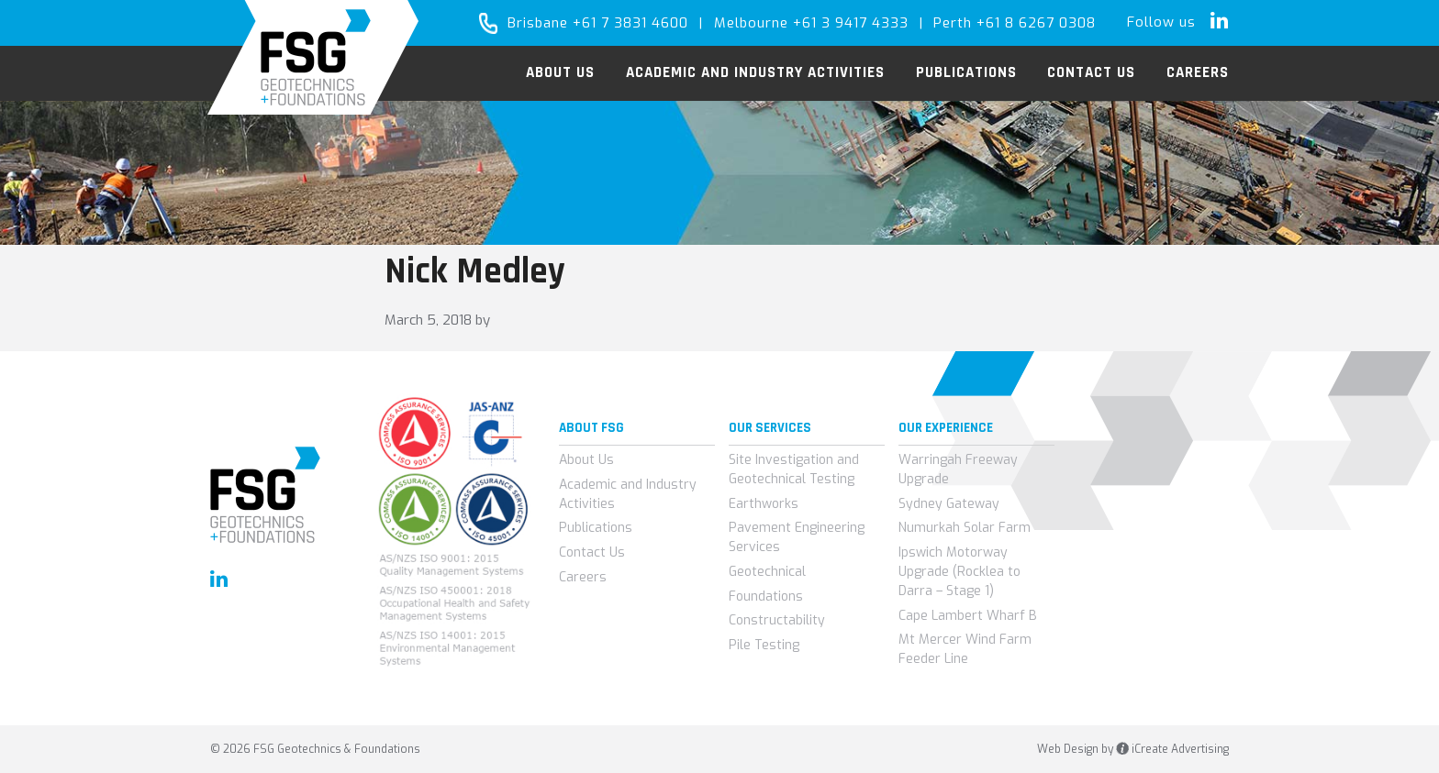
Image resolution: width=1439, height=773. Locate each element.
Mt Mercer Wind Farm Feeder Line (965, 649)
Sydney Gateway (948, 504)
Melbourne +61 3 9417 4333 (811, 23)
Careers (583, 577)
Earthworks (763, 504)
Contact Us (592, 552)
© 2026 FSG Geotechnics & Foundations (315, 749)
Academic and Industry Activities (628, 494)
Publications (595, 527)
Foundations (766, 596)
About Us (586, 460)
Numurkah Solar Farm (964, 527)
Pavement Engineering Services (797, 537)
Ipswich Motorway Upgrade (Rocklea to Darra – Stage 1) (959, 572)
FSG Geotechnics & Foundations (313, 57)
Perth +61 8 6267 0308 (1014, 23)
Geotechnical (767, 571)
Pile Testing (764, 645)
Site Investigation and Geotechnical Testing (794, 469)
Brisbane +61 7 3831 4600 (598, 23)
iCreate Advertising (1172, 749)
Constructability (777, 620)
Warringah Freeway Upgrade (958, 469)
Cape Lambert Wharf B (967, 615)
